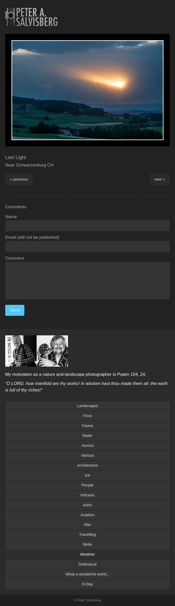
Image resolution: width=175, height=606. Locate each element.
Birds (87, 544)
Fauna (87, 425)
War (87, 524)
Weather (87, 554)
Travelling (87, 534)
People (87, 485)
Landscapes (87, 405)
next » (159, 179)
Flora (87, 415)
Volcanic (87, 495)
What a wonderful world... (87, 574)
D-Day (87, 584)
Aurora (87, 445)
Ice (87, 475)
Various (87, 455)
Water (87, 435)
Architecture (87, 465)
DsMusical (87, 564)
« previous (19, 179)
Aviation (87, 515)
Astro (87, 505)
